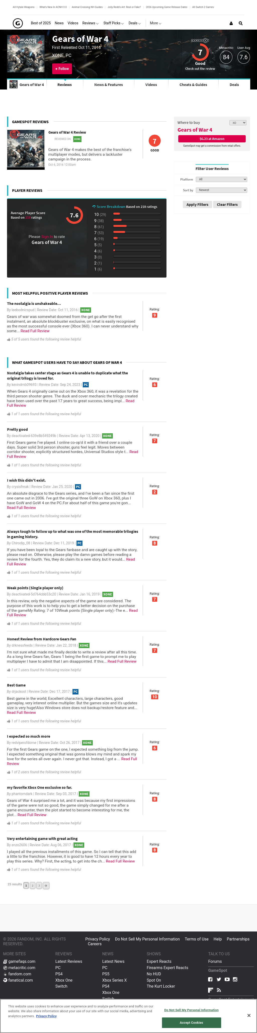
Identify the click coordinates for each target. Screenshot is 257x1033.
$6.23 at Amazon (212, 138)
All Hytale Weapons (23, 7)
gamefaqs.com (19, 961)
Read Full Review (35, 331)
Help (218, 939)
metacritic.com (19, 967)
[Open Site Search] (240, 23)
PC (58, 967)
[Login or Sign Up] (231, 23)
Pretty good (17, 429)
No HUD (154, 974)
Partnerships (238, 939)
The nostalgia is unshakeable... (34, 303)
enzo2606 (19, 845)
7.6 (244, 57)
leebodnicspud (23, 310)
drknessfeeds (22, 645)
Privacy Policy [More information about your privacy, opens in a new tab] (46, 1016)
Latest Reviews (68, 961)
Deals (234, 84)
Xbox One (63, 980)
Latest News (113, 961)
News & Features (108, 84)
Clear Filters (227, 204)
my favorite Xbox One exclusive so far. (39, 787)
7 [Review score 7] (200, 52)
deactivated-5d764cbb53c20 (34, 594)
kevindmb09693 (24, 385)
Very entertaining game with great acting (42, 838)
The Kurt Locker (161, 986)
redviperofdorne (24, 743)
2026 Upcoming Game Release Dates (166, 7)
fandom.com (17, 974)
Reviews (64, 84)
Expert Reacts (159, 961)
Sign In (47, 236)
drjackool (19, 692)
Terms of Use (197, 939)
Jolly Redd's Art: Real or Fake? (124, 7)
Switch (61, 986)
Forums (215, 961)
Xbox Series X (114, 980)
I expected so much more (28, 736)
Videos (151, 84)
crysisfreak (20, 487)
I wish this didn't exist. (26, 480)
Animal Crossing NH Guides (87, 7)
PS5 (106, 974)
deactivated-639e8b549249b (34, 436)
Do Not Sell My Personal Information (147, 939)
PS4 (59, 974)
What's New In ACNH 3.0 (53, 7)
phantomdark (22, 794)
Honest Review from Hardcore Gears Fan (41, 638)
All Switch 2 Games (203, 7)
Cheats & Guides (193, 84)
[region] (128, 1016)
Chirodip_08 (21, 543)
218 (28, 217)
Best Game (16, 684)
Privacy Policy (97, 939)
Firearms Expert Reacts (167, 967)
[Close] (248, 1015)
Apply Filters (197, 204)
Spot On (154, 980)
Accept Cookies (191, 1022)
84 (226, 57)
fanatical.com (18, 980)
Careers (95, 943)
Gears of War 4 (80, 38)
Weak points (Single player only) (35, 587)
